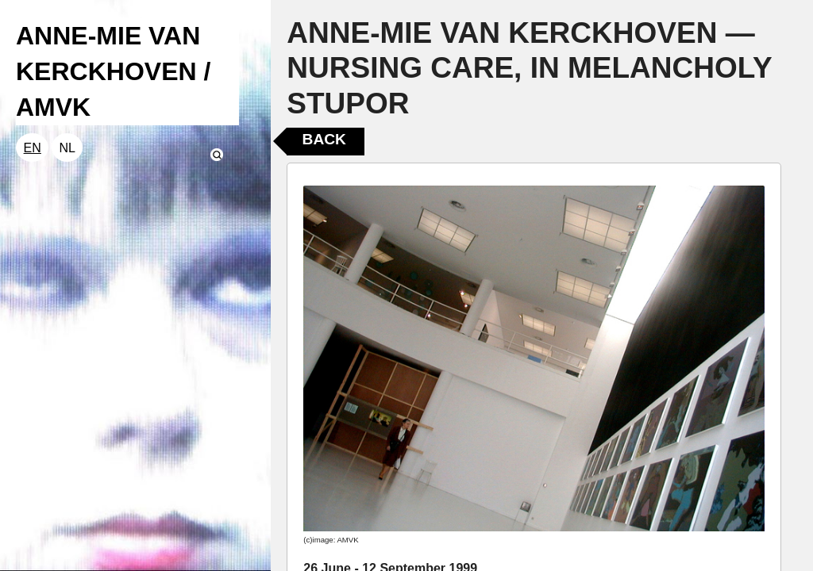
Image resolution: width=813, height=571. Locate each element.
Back (324, 139)
